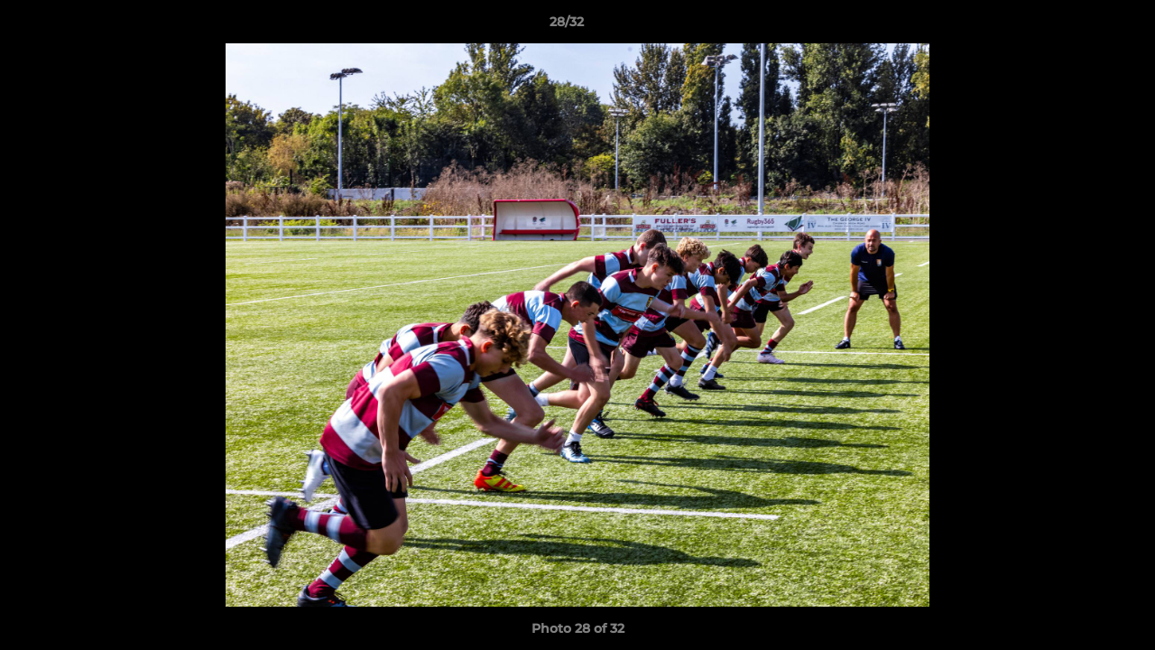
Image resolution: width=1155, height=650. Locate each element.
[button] (1079, 26)
